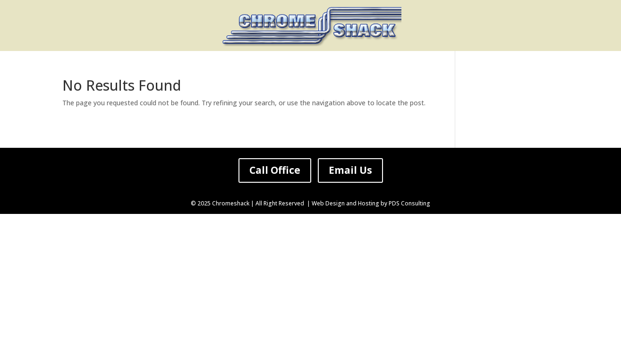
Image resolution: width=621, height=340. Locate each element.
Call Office (274, 170)
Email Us (350, 170)
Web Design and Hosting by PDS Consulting (371, 203)
